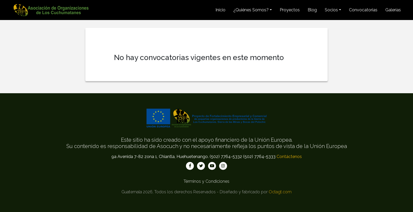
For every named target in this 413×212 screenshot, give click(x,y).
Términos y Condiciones (206, 181)
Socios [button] (331, 9)
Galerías (393, 9)
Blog (312, 9)
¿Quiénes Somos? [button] (251, 9)
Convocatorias (363, 9)
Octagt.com (280, 191)
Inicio (220, 9)
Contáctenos (289, 156)
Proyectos (290, 9)
